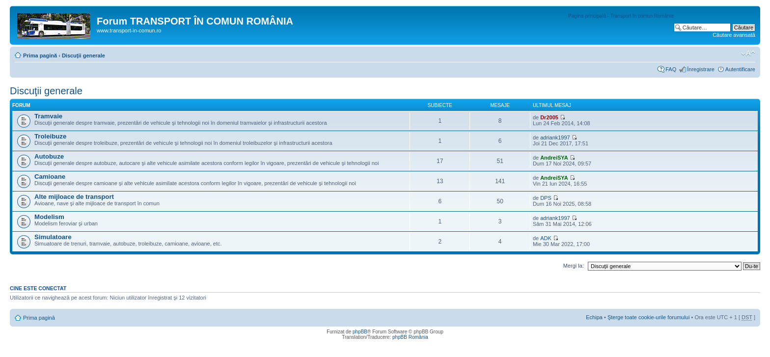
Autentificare (740, 69)
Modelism (49, 216)
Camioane (49, 176)
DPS (545, 198)
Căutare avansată (734, 35)
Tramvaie (48, 116)
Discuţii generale (83, 55)
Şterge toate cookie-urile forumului (648, 317)
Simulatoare (53, 237)
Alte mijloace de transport (74, 196)
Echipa (594, 317)
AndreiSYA (554, 158)
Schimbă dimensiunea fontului (748, 53)
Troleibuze (50, 136)
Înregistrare (701, 69)
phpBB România (410, 337)
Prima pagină (40, 55)
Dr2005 (549, 117)
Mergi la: (573, 266)
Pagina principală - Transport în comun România (621, 16)
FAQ (670, 69)
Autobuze (49, 156)
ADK (545, 238)
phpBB (360, 331)
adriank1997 (555, 137)
